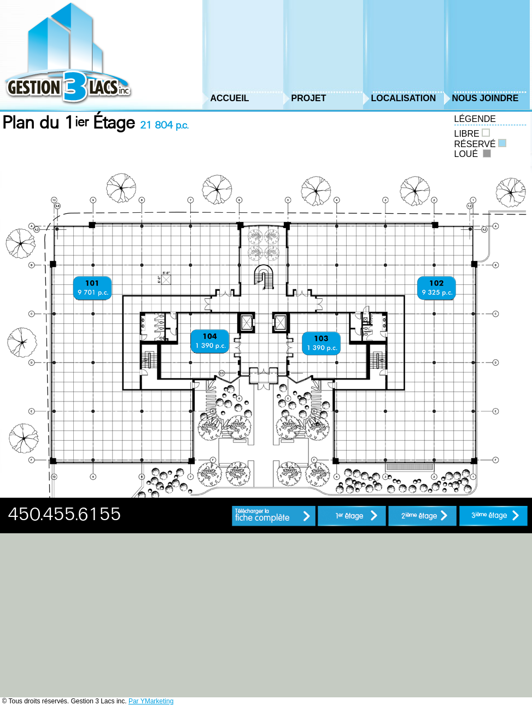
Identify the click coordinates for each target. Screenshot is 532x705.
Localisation (403, 98)
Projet (308, 98)
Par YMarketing (150, 701)
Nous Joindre (485, 98)
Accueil (230, 98)
